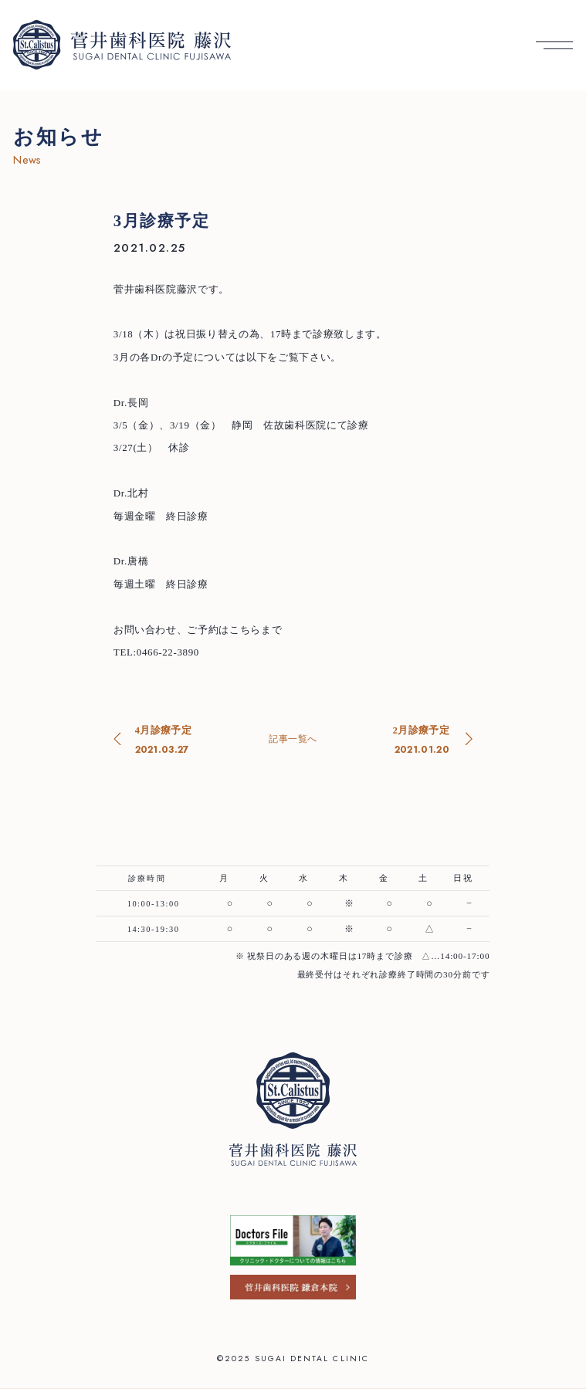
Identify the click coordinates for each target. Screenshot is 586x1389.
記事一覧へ (293, 739)
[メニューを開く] (554, 45)
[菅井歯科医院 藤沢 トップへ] (122, 44)
